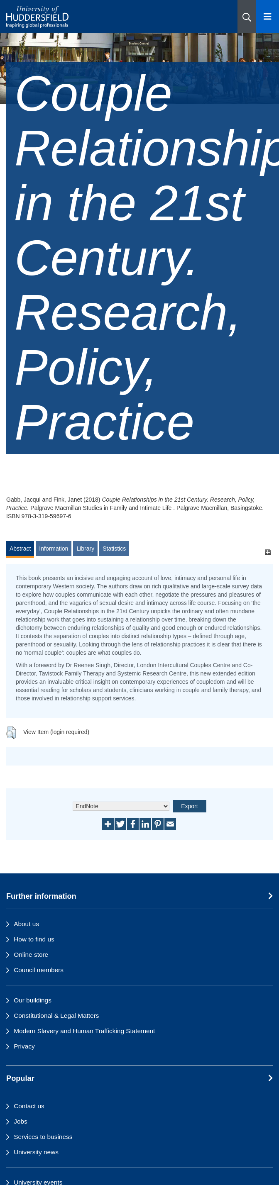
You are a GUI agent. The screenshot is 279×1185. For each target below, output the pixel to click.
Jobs (20, 1121)
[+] (267, 552)
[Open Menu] (267, 16)
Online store (31, 954)
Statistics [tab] (114, 548)
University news (36, 1152)
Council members (39, 969)
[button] (246, 16)
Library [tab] (85, 548)
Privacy (24, 1046)
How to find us (34, 939)
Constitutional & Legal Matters (56, 1015)
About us (26, 923)
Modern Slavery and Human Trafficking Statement (84, 1030)
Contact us (29, 1105)
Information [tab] (53, 548)
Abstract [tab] (20, 548)
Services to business (43, 1136)
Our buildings (32, 1000)
